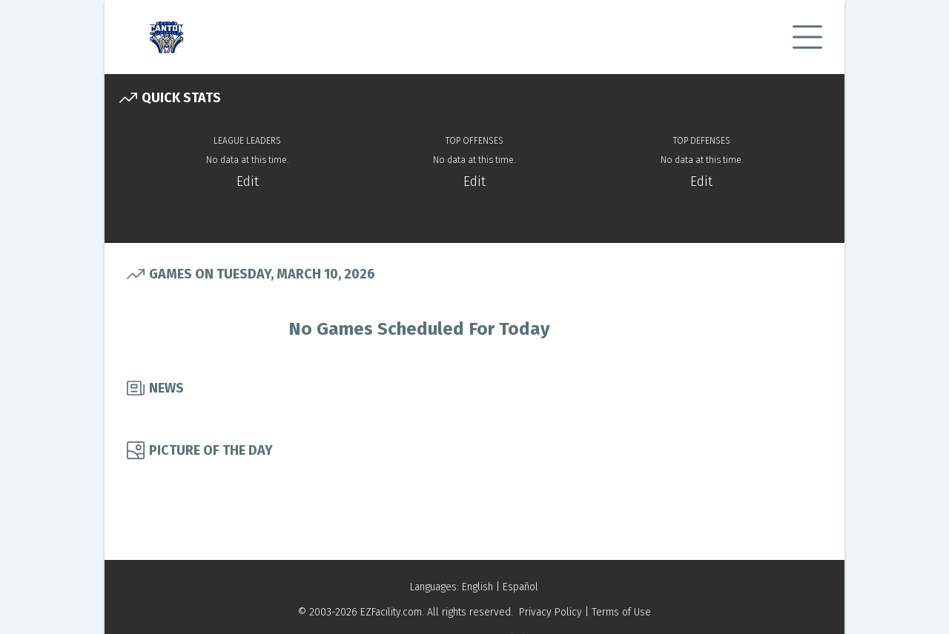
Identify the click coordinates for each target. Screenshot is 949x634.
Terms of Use (621, 612)
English (477, 587)
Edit (248, 181)
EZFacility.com (391, 612)
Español (520, 587)
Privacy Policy (550, 612)
